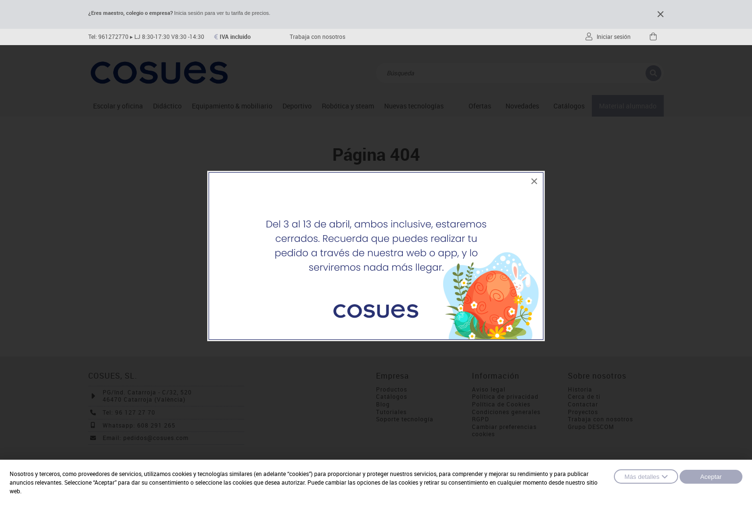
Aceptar (711, 476)
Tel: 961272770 (108, 36)
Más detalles (646, 476)
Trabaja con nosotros (317, 36)
